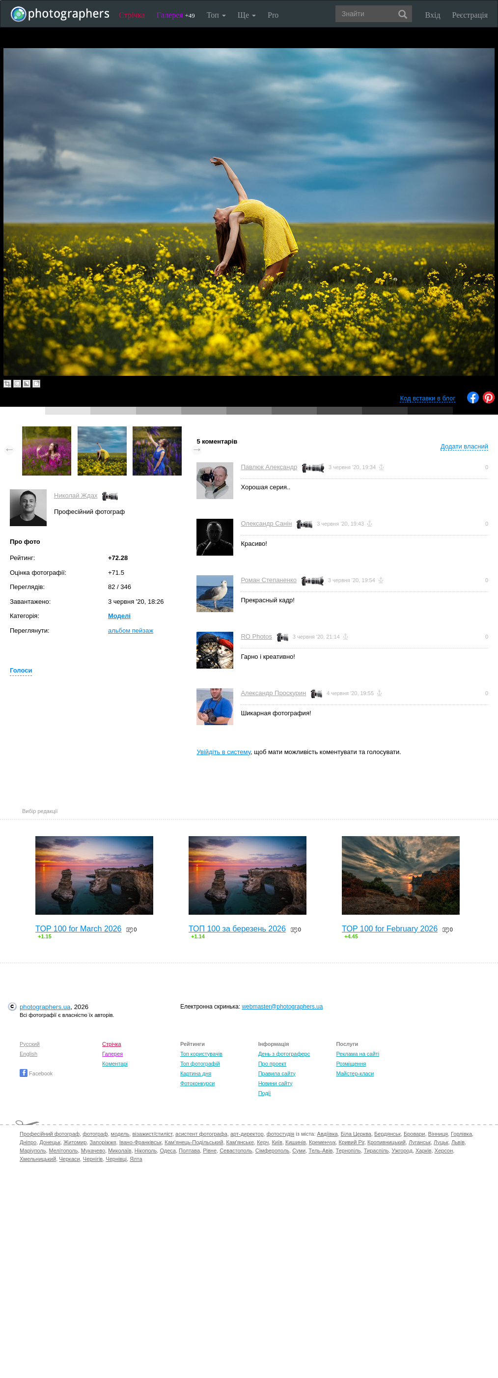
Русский (30, 1044)
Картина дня (195, 1073)
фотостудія (281, 1134)
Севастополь (236, 1150)
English (28, 1054)
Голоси (21, 670)
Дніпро (28, 1142)
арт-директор (247, 1134)
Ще (247, 15)
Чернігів (93, 1159)
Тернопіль (348, 1150)
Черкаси (69, 1159)
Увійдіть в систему (223, 752)
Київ (277, 1142)
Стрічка (132, 15)
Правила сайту (277, 1073)
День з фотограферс (284, 1054)
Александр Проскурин (273, 693)
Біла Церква (356, 1134)
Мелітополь (63, 1150)
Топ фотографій (200, 1064)
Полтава (189, 1150)
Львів (458, 1142)
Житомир (74, 1142)
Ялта (136, 1159)
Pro (273, 15)
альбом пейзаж (130, 630)
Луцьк (441, 1142)
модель (120, 1134)
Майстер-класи (355, 1073)
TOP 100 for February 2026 (390, 929)
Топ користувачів (201, 1054)
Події (264, 1093)
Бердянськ (387, 1134)
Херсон (444, 1150)
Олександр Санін (266, 523)
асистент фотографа (201, 1134)
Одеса (167, 1150)
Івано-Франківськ (140, 1142)
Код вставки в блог (427, 398)
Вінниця (438, 1134)
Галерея (176, 15)
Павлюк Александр (269, 467)
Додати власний (464, 446)
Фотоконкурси (197, 1083)
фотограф (95, 1134)
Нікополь (146, 1150)
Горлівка (461, 1134)
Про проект (272, 1064)
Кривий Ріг (351, 1142)
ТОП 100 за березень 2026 (237, 929)
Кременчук (322, 1142)
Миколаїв (120, 1150)
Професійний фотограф (50, 1134)
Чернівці (116, 1159)
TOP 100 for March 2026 (78, 929)
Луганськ (420, 1142)
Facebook (36, 1073)
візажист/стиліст (152, 1134)
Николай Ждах (75, 495)
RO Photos (256, 636)
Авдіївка (327, 1134)
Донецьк (49, 1142)
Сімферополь (272, 1150)
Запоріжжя (102, 1142)
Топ (216, 15)
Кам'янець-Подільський (194, 1142)
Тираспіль (376, 1150)
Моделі (119, 615)
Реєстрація (470, 15)
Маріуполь (33, 1150)
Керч (263, 1142)
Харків (423, 1150)
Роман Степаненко (269, 580)
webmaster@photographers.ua (282, 1006)
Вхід (433, 15)
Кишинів (295, 1142)
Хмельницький (38, 1159)
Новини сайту (275, 1083)
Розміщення (351, 1064)
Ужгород (402, 1150)
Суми (298, 1150)
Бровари (414, 1134)
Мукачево (93, 1150)
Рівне (210, 1150)
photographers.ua (45, 1007)
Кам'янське (240, 1142)
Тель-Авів (320, 1150)
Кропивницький (386, 1142)
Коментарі (115, 1064)
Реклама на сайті (357, 1054)
